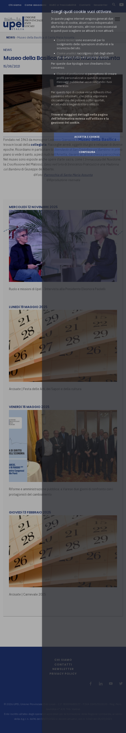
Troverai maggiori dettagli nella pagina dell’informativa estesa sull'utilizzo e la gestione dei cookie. (80, 119)
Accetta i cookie (87, 136)
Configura (87, 152)
